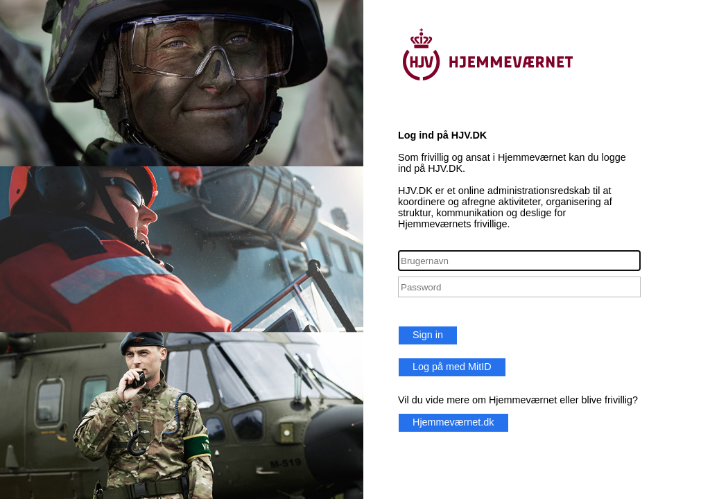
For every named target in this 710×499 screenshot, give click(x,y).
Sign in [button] (428, 334)
